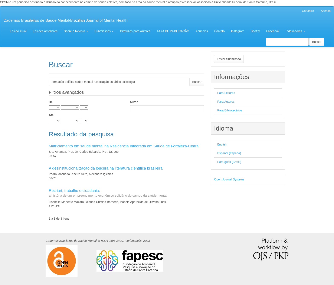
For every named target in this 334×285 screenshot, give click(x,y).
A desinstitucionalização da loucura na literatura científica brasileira (106, 168)
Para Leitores (226, 93)
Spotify (255, 31)
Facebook (272, 31)
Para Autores (226, 101)
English (222, 144)
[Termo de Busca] (287, 42)
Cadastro (308, 11)
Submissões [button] (104, 31)
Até (51, 115)
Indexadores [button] (295, 31)
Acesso (326, 11)
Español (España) (229, 153)
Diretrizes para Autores (135, 31)
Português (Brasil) (229, 162)
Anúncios (202, 31)
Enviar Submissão (229, 59)
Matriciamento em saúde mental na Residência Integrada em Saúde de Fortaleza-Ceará (124, 146)
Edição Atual (18, 31)
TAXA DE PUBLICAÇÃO (173, 31)
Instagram (237, 31)
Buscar (316, 41)
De (51, 102)
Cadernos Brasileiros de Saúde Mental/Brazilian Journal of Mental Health (65, 20)
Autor (134, 102)
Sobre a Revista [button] (76, 31)
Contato (219, 31)
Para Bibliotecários (229, 110)
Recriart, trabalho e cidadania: (126, 193)
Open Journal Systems (229, 179)
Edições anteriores (45, 31)
